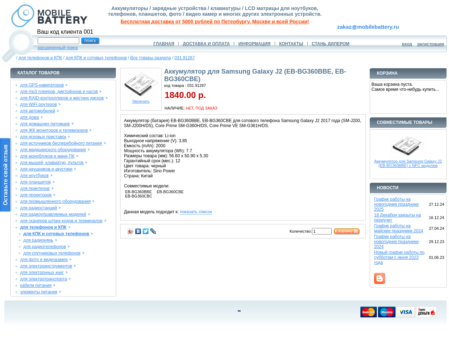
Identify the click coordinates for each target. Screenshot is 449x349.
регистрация (430, 44)
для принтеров (34, 188)
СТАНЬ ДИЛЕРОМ (330, 43)
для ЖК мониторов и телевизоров (54, 130)
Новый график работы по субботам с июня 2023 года (399, 257)
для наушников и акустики (46, 169)
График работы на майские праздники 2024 (398, 228)
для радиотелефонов (44, 246)
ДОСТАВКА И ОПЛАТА (206, 43)
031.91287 (184, 57)
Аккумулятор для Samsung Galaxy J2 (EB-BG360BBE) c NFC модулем (408, 163)
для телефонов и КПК (40, 57)
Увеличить (141, 99)
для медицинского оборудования (53, 149)
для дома (29, 117)
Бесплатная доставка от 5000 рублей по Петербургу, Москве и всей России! (214, 21)
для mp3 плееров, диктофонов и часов (59, 91)
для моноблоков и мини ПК (47, 156)
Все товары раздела (150, 57)
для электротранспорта (43, 278)
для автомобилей (37, 110)
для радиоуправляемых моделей (53, 214)
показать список (196, 211)
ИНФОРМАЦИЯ (254, 43)
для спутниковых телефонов (51, 253)
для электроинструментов (46, 266)
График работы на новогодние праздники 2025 (396, 204)
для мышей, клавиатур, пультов (52, 162)
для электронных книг (42, 272)
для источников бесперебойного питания (61, 143)
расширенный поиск (58, 47)
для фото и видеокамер (44, 259)
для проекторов (36, 194)
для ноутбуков (34, 175)
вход (407, 44)
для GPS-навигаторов (42, 85)
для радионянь (38, 240)
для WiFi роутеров (38, 104)
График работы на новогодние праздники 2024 (396, 241)
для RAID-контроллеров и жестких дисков (62, 98)
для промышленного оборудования (55, 201)
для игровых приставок (43, 136)
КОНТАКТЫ (291, 43)
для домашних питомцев (45, 123)
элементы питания (38, 291)
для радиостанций (38, 207)
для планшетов (35, 182)
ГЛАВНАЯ (163, 43)
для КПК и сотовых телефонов (96, 57)
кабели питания (35, 285)
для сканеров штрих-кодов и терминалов (61, 220)
